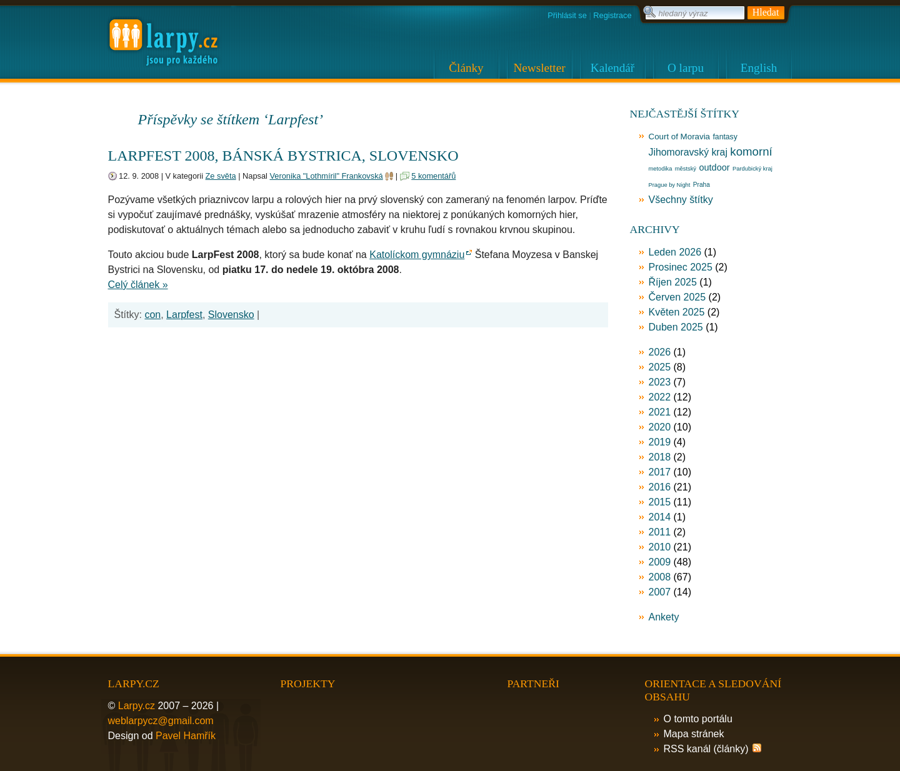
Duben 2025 (676, 327)
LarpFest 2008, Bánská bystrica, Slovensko (283, 155)
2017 (660, 472)
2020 (660, 427)
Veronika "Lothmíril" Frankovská (325, 176)
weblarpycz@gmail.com (161, 720)
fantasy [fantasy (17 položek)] (724, 136)
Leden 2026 (675, 252)
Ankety (664, 617)
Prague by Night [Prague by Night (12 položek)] (670, 185)
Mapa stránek (694, 734)
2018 (660, 457)
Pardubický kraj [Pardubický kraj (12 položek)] (752, 169)
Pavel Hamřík (186, 735)
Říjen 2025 (673, 282)
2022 (660, 397)
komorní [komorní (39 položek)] (751, 151)
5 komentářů (433, 176)
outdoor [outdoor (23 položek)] (714, 167)
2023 (660, 382)
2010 (660, 547)
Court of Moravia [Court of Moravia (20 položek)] (680, 136)
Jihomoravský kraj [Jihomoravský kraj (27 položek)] (688, 152)
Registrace (612, 15)
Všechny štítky (681, 199)
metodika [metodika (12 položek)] (660, 169)
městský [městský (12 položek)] (685, 169)
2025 (660, 367)
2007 (660, 592)
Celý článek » (138, 284)
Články (466, 67)
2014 (660, 517)
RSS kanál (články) (706, 749)
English (759, 67)
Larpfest (184, 314)
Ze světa (221, 176)
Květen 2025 (677, 312)
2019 (660, 442)
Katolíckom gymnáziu (416, 254)
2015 (660, 502)
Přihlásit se (567, 15)
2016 (660, 487)
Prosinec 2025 (680, 267)
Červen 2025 (677, 297)
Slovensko (231, 314)
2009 (660, 562)
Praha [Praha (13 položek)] (701, 184)
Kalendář (612, 67)
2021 (660, 412)
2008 (660, 577)
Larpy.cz (136, 705)
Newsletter (539, 67)
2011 (660, 532)
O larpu (686, 67)
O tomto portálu (698, 719)
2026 (660, 352)
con (152, 314)
